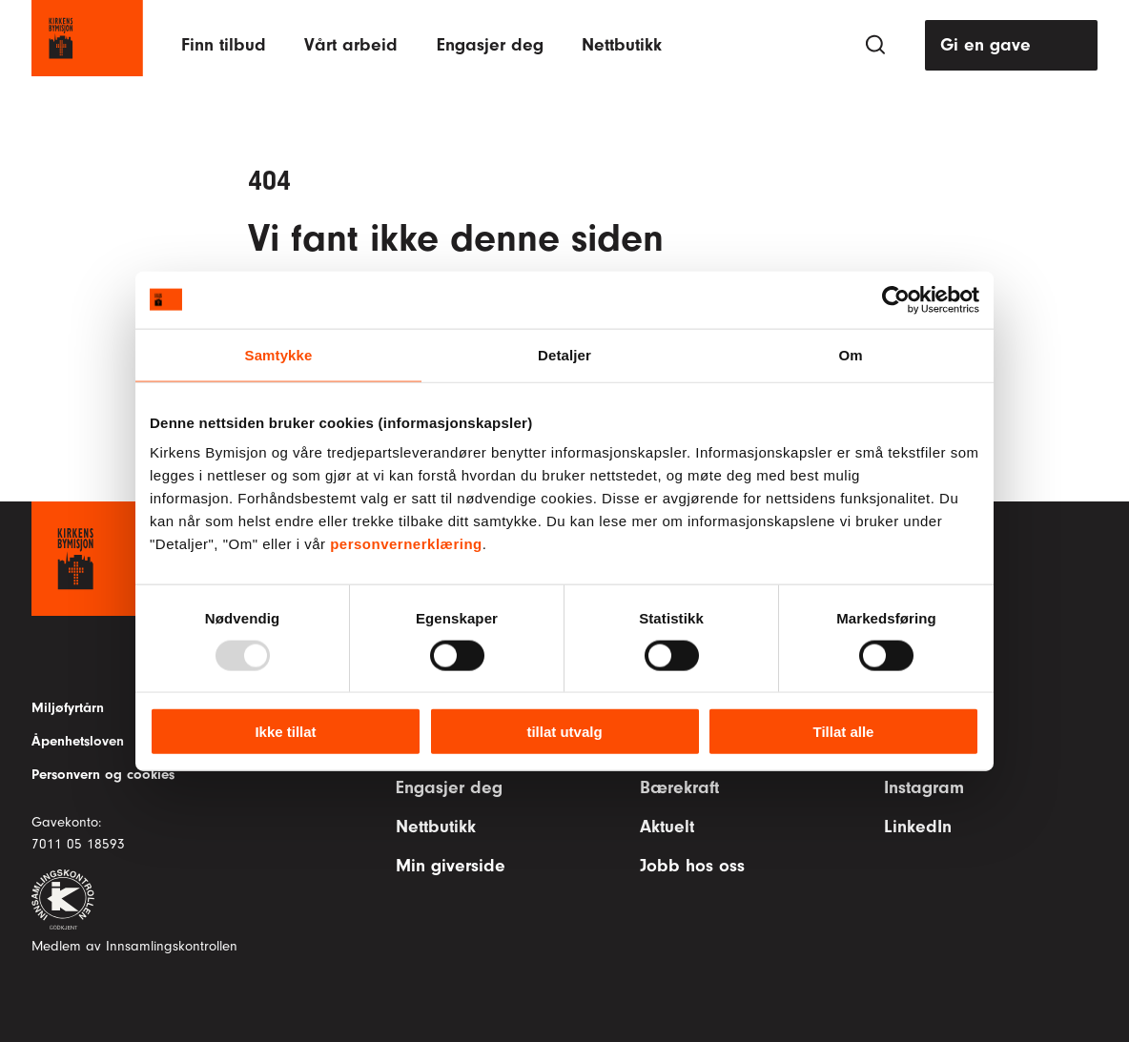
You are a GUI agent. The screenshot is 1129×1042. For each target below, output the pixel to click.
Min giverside (450, 865)
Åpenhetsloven (77, 741)
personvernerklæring (406, 544)
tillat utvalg (564, 732)
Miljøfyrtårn (67, 708)
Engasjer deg (490, 44)
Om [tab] (850, 354)
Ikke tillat (285, 732)
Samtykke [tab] (279, 354)
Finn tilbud (223, 44)
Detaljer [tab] (564, 354)
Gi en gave (985, 44)
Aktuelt (667, 826)
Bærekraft (679, 787)
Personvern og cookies (102, 774)
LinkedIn (918, 826)
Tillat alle (843, 732)
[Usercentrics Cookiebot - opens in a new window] (895, 299)
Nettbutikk (622, 44)
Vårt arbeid (351, 44)
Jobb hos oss (692, 865)
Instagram (924, 787)
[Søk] (875, 44)
